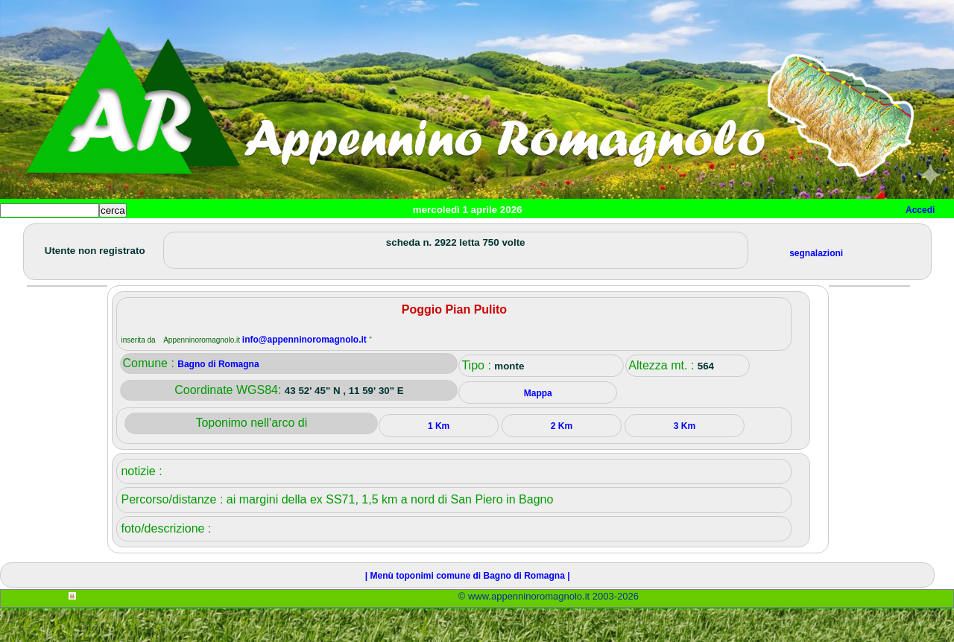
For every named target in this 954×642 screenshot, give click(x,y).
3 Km (684, 459)
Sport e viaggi (203, 235)
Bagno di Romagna (218, 397)
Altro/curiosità (402, 235)
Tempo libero (303, 235)
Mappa (483, 235)
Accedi (920, 210)
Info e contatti (558, 235)
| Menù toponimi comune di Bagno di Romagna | (467, 609)
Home (25, 235)
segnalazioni (816, 287)
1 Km (438, 459)
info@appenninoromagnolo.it (305, 373)
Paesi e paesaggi (102, 235)
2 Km (561, 459)
